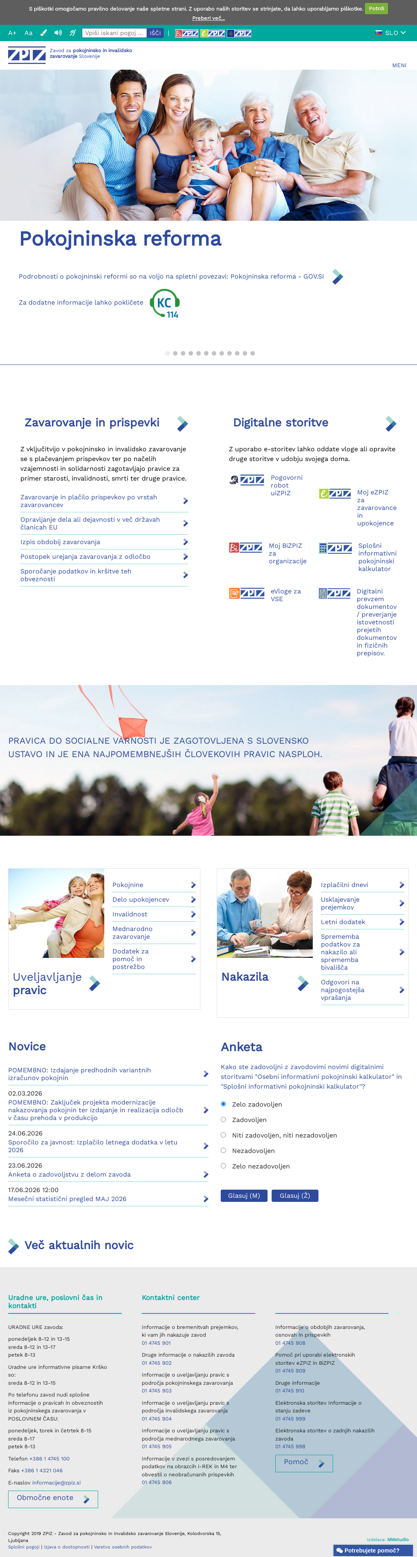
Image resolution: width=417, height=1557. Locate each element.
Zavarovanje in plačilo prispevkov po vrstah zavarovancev (88, 501)
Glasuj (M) (244, 1195)
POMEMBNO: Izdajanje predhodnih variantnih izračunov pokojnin (79, 1074)
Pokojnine (127, 885)
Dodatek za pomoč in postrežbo (130, 959)
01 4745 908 (290, 1343)
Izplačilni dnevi (344, 885)
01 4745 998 (290, 1446)
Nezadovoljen (248, 1151)
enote (45, 1497)
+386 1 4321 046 (42, 1470)
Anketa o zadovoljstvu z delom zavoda (69, 1174)
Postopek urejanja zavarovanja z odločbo (85, 556)
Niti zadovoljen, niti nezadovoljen (279, 1135)
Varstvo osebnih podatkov (123, 1547)
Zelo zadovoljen (251, 1104)
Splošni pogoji (24, 1547)
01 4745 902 (157, 1363)
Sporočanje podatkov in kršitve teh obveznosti (76, 575)
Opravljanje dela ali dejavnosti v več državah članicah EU (90, 523)
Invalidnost (129, 914)
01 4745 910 (289, 1391)
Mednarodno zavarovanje (132, 932)
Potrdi (376, 8)
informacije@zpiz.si (56, 1483)
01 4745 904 (157, 1419)
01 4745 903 (157, 1391)
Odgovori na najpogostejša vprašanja (342, 989)
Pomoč (296, 1461)
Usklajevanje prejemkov (340, 903)
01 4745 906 (157, 1482)
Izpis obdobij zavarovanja (60, 542)
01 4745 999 (290, 1419)
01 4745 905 (157, 1446)
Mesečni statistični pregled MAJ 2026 (67, 1199)
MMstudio (398, 1539)
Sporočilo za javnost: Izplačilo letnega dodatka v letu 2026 (93, 1146)
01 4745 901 (156, 1343)
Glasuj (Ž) (295, 1195)
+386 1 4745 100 (49, 1459)
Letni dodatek (343, 922)
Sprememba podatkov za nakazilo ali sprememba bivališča (340, 952)
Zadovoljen (244, 1120)
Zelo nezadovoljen (255, 1166)
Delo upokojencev (140, 899)
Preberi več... (208, 18)
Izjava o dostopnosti (67, 1547)
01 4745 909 (290, 1371)
